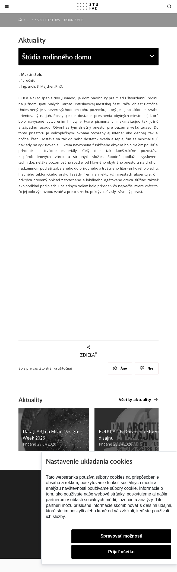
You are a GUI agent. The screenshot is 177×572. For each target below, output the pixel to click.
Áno (120, 368)
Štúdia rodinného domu (56, 56)
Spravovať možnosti (121, 536)
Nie (147, 368)
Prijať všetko (121, 551)
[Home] (20, 20)
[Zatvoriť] (6, 6)
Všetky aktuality (135, 399)
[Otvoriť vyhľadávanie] (169, 6)
